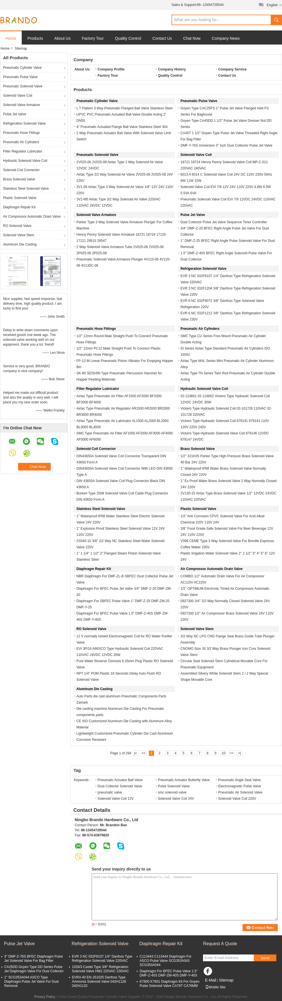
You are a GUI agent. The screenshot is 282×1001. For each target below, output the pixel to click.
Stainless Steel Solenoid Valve (26, 189)
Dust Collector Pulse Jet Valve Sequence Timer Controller (223, 222)
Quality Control (128, 38)
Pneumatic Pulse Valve (20, 77)
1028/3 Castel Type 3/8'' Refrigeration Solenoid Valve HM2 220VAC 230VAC (100, 969)
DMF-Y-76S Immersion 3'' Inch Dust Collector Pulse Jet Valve (226, 145)
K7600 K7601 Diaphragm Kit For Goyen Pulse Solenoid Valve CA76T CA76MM (169, 984)
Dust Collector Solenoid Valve (120, 786)
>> (231, 753)
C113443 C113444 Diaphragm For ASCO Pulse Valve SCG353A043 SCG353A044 (165, 960)
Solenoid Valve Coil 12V (116, 799)
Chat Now (192, 38)
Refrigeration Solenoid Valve (24, 123)
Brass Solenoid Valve (19, 179)
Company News (226, 38)
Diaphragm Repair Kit (19, 207)
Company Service (232, 69)
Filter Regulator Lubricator (22, 151)
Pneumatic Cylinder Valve (22, 68)
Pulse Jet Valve (14, 114)
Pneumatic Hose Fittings (21, 133)
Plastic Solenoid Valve (19, 198)
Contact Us (162, 38)
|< (135, 753)
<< (144, 753)
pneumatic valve (110, 792)
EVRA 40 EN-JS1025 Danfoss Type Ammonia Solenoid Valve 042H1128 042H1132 (99, 981)
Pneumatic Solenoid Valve (22, 86)
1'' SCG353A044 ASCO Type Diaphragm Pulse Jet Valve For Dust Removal (31, 981)
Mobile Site (215, 987)
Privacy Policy (44, 997)
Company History (172, 69)
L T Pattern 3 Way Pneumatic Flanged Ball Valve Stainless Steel (124, 108)
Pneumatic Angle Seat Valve (239, 780)
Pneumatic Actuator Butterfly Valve (184, 780)
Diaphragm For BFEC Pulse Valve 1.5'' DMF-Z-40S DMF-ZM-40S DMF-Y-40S (169, 973)
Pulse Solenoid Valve (174, 786)
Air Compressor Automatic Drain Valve (32, 216)
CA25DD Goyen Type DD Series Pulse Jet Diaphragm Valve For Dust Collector (34, 969)
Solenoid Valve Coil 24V (176, 799)
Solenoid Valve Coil (17, 96)
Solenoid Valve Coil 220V (237, 799)
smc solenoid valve (172, 792)
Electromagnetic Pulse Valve (239, 786)
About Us (62, 38)
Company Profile (111, 69)
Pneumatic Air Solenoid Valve (240, 792)
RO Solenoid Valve (17, 226)
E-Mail (210, 980)
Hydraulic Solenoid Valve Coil (25, 161)
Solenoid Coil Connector (21, 170)
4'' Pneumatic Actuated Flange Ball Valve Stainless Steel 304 (122, 127)
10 (223, 753)
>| (239, 753)
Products (35, 38)
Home (11, 38)
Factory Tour (93, 38)
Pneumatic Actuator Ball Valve (120, 780)
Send (265, 958)
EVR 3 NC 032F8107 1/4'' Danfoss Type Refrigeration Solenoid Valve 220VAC (102, 958)
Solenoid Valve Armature (21, 105)
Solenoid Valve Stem (18, 235)
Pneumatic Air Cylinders (21, 142)
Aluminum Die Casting (20, 244)
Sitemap (226, 980)
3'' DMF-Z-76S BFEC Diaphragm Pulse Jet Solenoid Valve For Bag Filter (33, 958)
